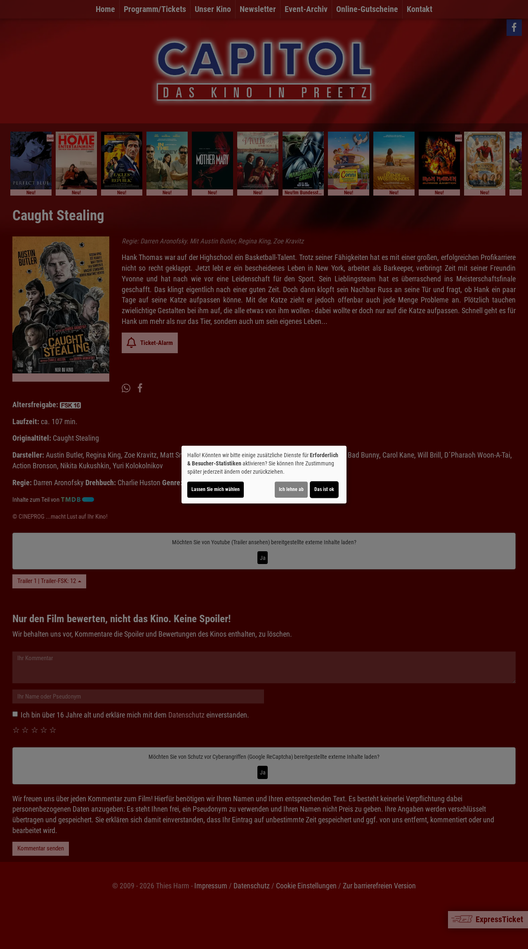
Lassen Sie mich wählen (215, 489)
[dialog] (264, 474)
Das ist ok (324, 489)
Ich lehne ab (291, 489)
